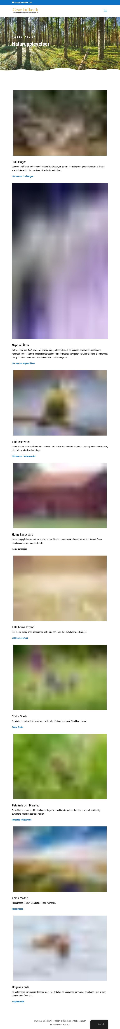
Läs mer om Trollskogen (22, 176)
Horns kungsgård (19, 549)
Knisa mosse (17, 909)
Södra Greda (17, 727)
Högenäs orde (18, 1001)
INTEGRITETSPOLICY (60, 1024)
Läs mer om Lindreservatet (23, 456)
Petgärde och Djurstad (21, 819)
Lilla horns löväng (20, 638)
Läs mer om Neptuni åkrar (23, 363)
